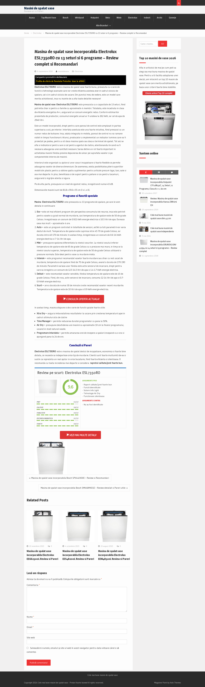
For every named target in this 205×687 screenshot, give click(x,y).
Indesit (147, 17)
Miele (119, 17)
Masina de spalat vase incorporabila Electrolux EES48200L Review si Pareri (78, 555)
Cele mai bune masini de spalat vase (102, 675)
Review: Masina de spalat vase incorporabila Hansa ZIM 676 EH (164, 201)
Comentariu (33, 585)
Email (30, 627)
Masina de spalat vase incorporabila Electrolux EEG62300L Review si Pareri (42, 555)
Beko (107, 17)
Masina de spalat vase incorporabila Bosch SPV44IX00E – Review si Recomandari (70, 477)
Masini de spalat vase (39, 8)
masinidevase (63, 71)
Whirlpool (79, 17)
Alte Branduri (102, 25)
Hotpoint (94, 17)
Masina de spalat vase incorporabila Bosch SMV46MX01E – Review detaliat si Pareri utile (83, 487)
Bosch (65, 17)
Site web (31, 637)
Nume (30, 616)
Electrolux (132, 17)
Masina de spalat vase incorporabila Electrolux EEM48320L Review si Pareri (114, 555)
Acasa (32, 17)
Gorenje (172, 17)
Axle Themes (175, 682)
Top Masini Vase (48, 17)
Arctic (159, 17)
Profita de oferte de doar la (60, 81)
